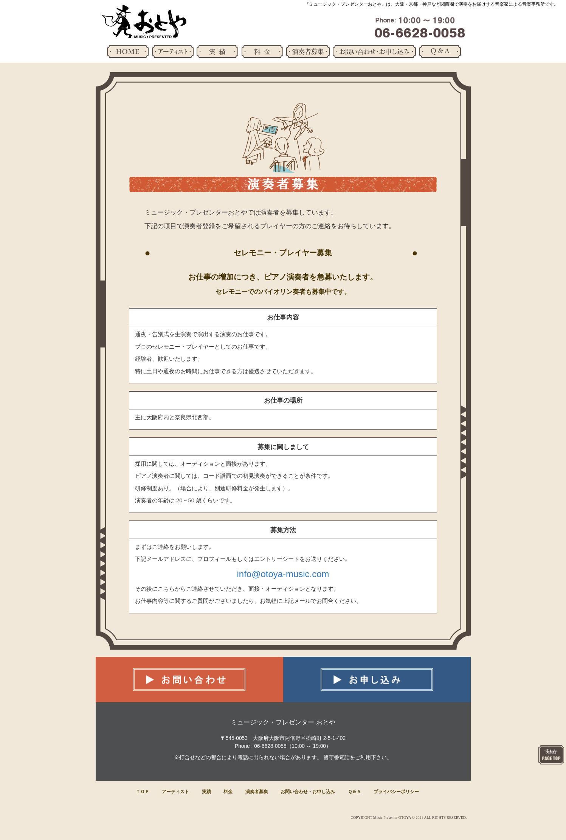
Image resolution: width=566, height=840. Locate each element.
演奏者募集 (256, 791)
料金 (228, 791)
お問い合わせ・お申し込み (308, 791)
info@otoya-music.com (283, 574)
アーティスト (175, 791)
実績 (206, 791)
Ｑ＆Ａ (354, 791)
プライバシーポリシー (396, 791)
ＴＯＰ (142, 791)
